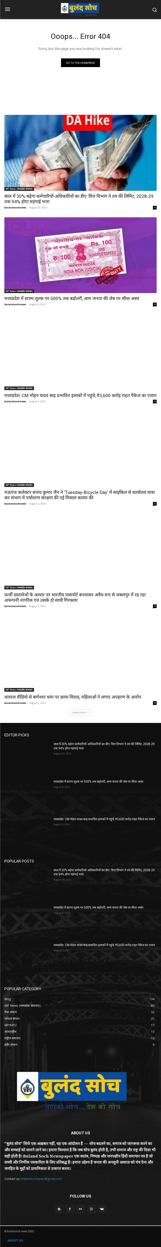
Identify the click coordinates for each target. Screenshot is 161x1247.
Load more (80, 712)
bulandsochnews (15, 207)
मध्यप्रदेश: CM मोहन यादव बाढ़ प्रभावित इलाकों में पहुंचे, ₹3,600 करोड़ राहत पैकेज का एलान (80, 395)
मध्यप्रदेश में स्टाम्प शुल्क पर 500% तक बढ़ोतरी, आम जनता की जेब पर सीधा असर (71, 298)
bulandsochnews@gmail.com (41, 1179)
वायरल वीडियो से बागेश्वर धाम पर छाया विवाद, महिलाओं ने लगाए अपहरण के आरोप (72, 697)
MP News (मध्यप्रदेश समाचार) (19, 188)
